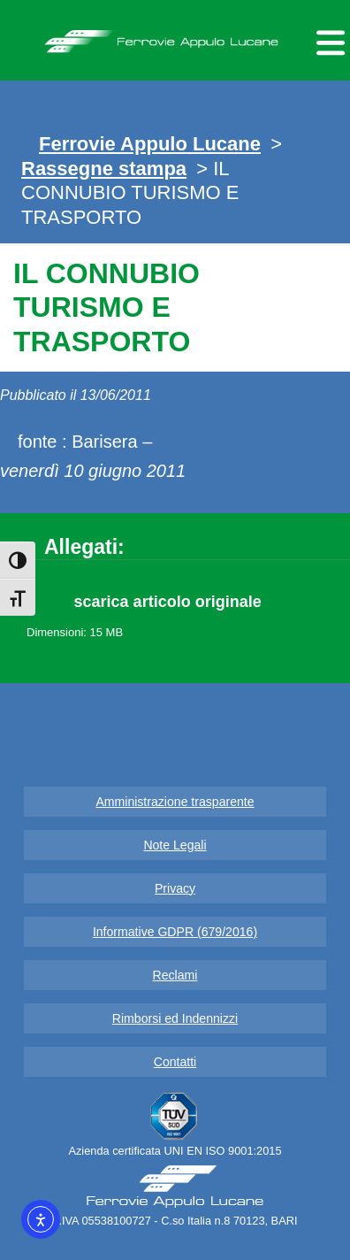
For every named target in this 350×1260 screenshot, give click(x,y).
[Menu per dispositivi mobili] (328, 40)
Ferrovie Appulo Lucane (175, 36)
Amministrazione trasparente (174, 802)
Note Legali (174, 845)
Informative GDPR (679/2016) (175, 932)
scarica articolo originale (168, 602)
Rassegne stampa (103, 169)
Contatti (175, 1062)
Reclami (175, 975)
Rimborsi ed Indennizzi (175, 1018)
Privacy (175, 888)
